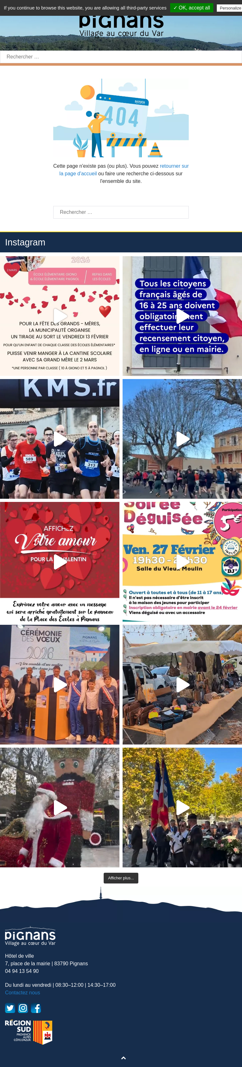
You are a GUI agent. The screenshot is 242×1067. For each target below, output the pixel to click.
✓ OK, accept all (191, 7)
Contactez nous (22, 992)
